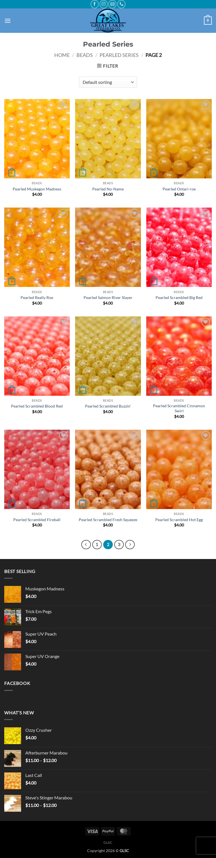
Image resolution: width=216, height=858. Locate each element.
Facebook (17, 683)
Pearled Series (119, 55)
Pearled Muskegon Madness (37, 189)
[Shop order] (108, 82)
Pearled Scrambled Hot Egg (179, 519)
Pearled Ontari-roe (179, 189)
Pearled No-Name (108, 189)
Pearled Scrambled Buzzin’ (108, 406)
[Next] (130, 544)
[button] (7, 20)
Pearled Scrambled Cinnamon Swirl (179, 408)
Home (62, 55)
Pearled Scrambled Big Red (179, 297)
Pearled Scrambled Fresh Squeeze (108, 519)
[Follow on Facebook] (95, 4)
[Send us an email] (112, 4)
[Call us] (121, 4)
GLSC (108, 842)
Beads (84, 55)
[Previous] (86, 544)
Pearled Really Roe (37, 297)
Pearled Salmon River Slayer (108, 297)
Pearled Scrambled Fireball (36, 519)
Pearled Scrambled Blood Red (37, 406)
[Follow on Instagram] (104, 4)
